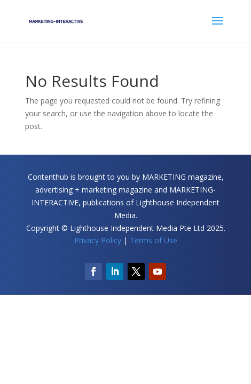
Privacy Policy (97, 240)
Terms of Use (153, 240)
